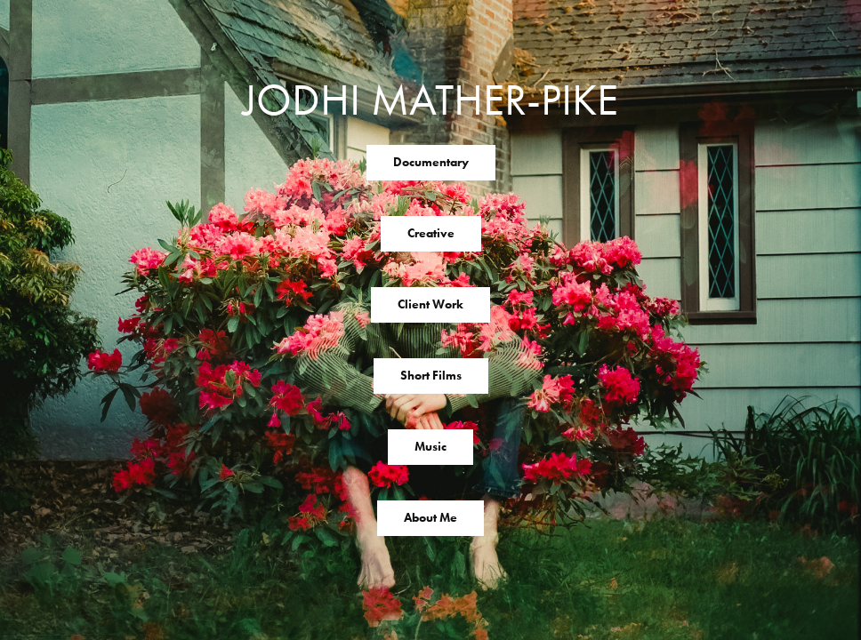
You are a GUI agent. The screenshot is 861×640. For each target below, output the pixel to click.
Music (430, 446)
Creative (431, 233)
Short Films (431, 375)
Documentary (431, 162)
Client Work (430, 304)
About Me (430, 517)
